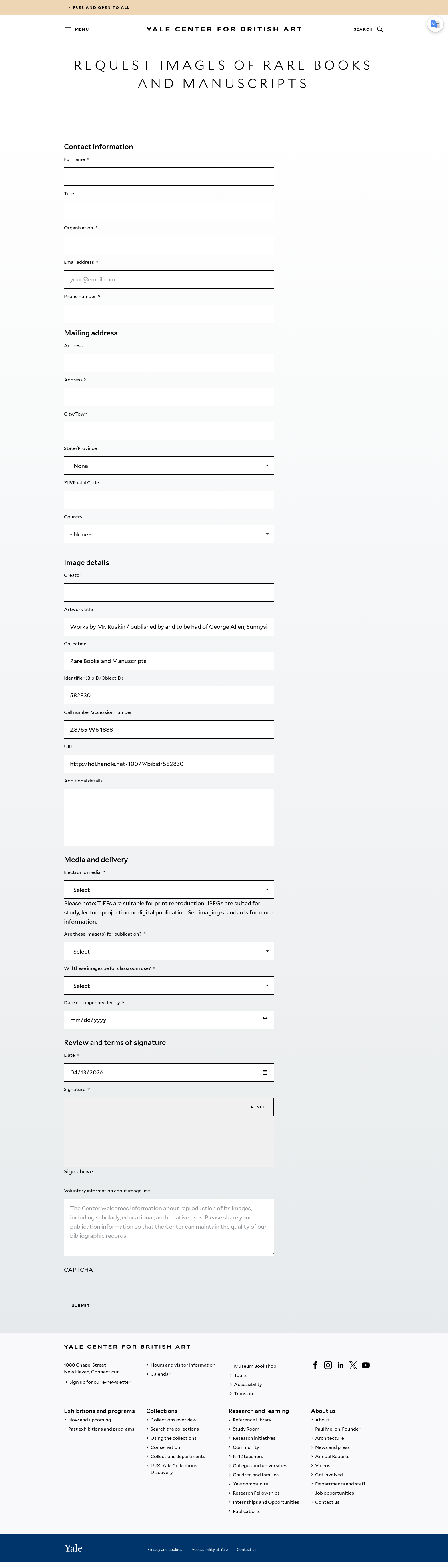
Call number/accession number (98, 712)
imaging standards (223, 912)
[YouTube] (365, 1365)
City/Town (76, 414)
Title (69, 193)
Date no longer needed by (92, 1002)
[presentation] (107, 1285)
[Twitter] (353, 1365)
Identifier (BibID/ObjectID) (94, 678)
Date (70, 1055)
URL (69, 746)
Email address (79, 262)
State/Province (81, 448)
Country (73, 517)
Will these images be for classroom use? (108, 968)
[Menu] (79, 29)
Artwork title (79, 609)
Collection (75, 643)
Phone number (80, 296)
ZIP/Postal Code (82, 482)
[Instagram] (328, 1365)
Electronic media (82, 872)
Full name (75, 159)
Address (73, 345)
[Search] (368, 29)
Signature (75, 1089)
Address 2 (75, 380)
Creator (73, 575)
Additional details (83, 781)
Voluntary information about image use (107, 1190)
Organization (79, 228)
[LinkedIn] (340, 1365)
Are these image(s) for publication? (103, 934)
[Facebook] (315, 1365)
